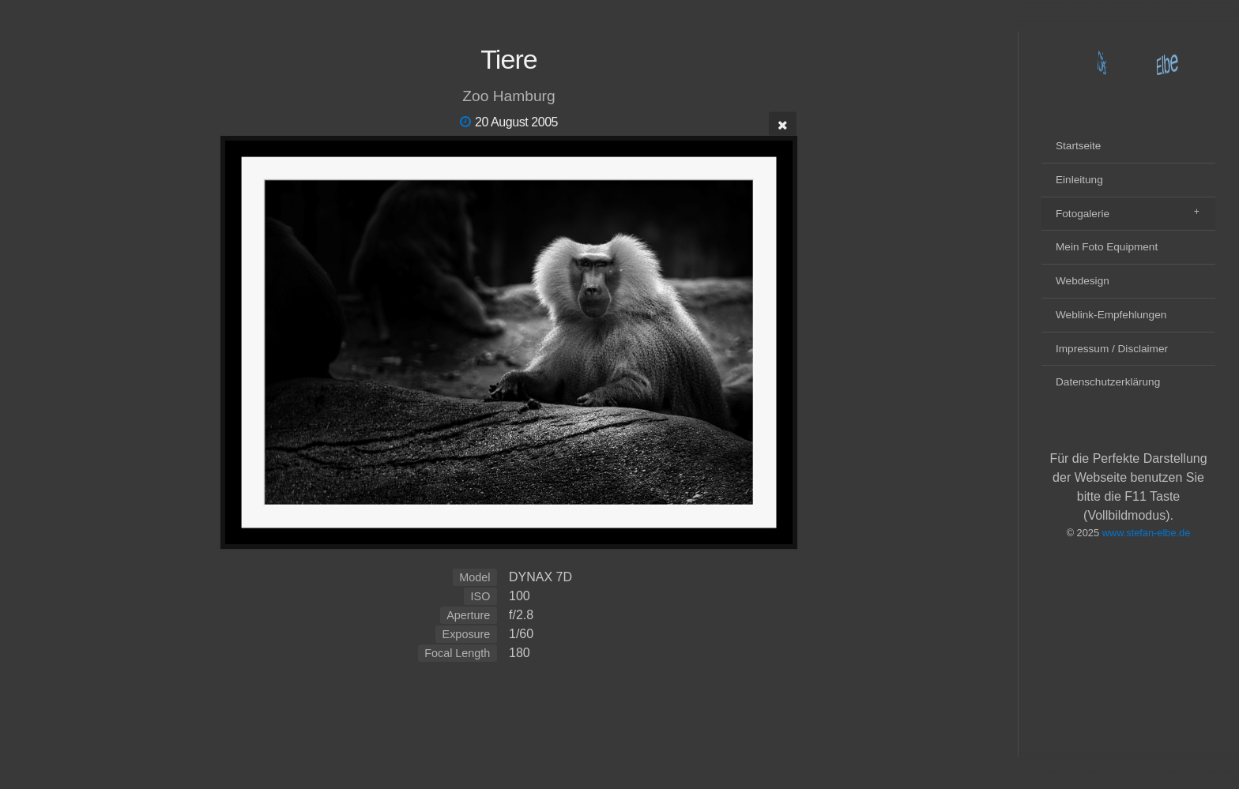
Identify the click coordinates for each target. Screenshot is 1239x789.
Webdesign (1082, 281)
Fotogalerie (1082, 214)
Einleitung (1079, 180)
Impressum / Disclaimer (1112, 349)
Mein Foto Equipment (1107, 247)
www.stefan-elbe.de (1146, 533)
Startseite (1078, 146)
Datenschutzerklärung (1108, 382)
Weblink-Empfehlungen (1111, 315)
